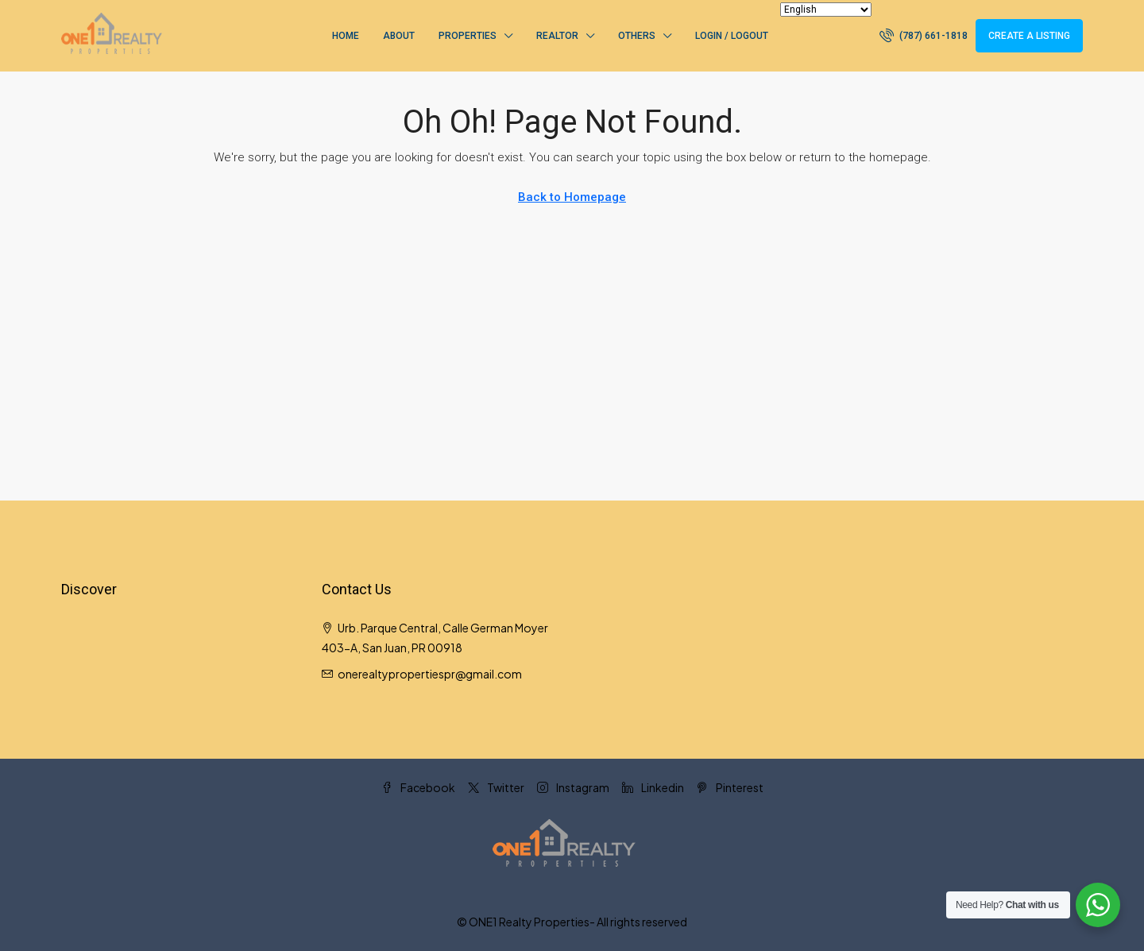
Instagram (573, 787)
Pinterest (730, 787)
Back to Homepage (572, 197)
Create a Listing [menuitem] (1029, 35)
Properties (468, 35)
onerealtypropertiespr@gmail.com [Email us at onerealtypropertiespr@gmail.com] (430, 674)
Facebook (418, 787)
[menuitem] (924, 35)
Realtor (557, 35)
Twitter (496, 787)
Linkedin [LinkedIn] (653, 787)
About (399, 35)
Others (636, 35)
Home (345, 35)
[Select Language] (826, 9)
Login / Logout (731, 35)
